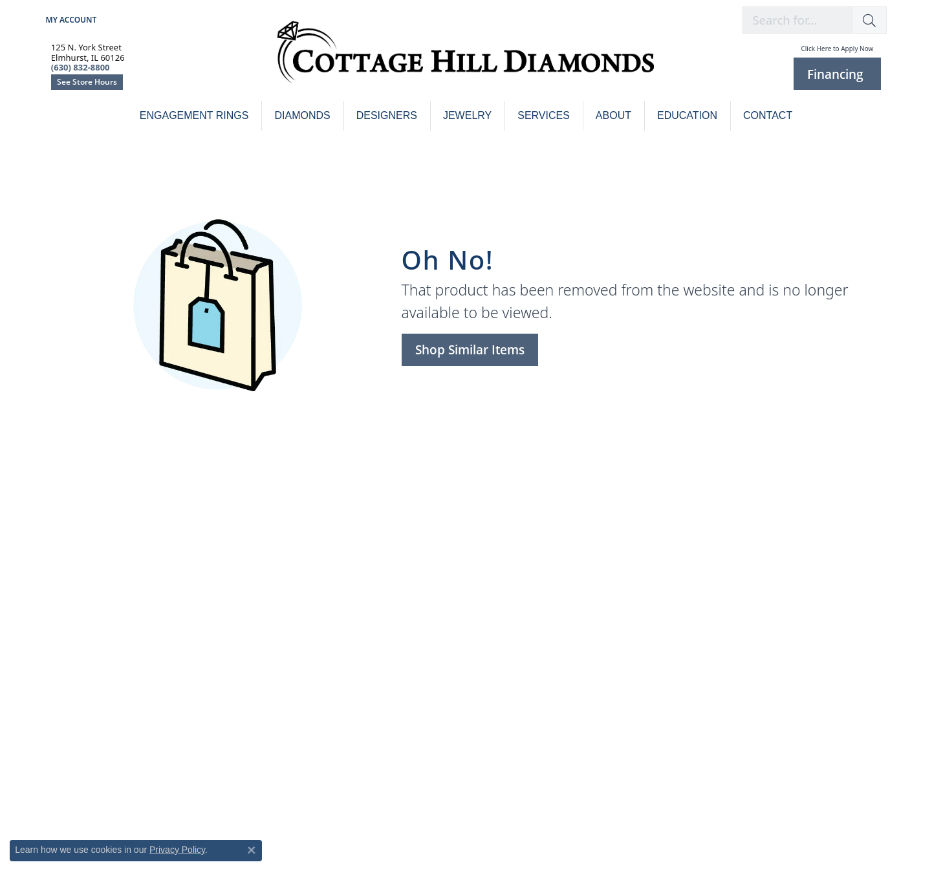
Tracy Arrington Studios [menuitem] (746, 592)
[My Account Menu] (71, 19)
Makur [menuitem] (707, 558)
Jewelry (467, 115)
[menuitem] (266, 775)
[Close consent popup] (251, 850)
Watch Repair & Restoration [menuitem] (114, 540)
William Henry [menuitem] (725, 610)
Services (543, 115)
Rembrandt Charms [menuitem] (737, 575)
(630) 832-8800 (465, 712)
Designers (386, 115)
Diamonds (302, 115)
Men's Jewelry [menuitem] (297, 610)
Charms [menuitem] (283, 575)
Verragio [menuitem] (498, 610)
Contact (767, 115)
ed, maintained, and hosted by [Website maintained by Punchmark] (517, 832)
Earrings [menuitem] (284, 592)
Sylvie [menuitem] (492, 592)
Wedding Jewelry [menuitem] (303, 540)
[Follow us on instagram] (61, 649)
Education (687, 115)
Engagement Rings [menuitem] (308, 523)
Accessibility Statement (649, 832)
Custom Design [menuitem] (513, 523)
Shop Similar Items (470, 349)
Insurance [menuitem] (75, 575)
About (613, 115)
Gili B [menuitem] (704, 540)
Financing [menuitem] (74, 592)
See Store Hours (87, 81)
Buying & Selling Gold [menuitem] (100, 558)
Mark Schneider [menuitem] (514, 558)
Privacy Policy (177, 849)
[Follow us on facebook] (85, 649)
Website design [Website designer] (440, 832)
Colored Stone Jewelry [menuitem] (742, 523)
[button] (869, 20)
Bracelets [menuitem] (287, 558)
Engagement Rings (194, 115)
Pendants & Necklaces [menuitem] (316, 627)
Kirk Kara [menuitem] (500, 540)
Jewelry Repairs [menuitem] (87, 523)
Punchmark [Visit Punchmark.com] (588, 832)
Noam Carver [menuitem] (509, 575)
